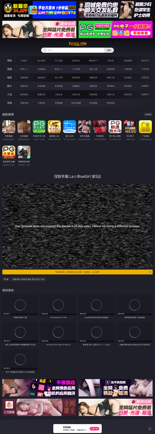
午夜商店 (41, 103)
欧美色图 (59, 86)
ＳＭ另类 (145, 69)
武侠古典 (76, 94)
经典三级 (111, 77)
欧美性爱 (76, 77)
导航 (9, 102)
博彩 (9, 60)
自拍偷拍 (41, 69)
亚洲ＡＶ (24, 69)
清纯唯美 (111, 86)
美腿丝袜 (93, 86)
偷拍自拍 (41, 77)
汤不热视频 (76, 103)
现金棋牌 (128, 60)
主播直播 (128, 69)
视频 (9, 69)
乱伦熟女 (128, 77)
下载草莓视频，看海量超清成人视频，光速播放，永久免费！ (103, 272)
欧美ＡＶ (59, 69)
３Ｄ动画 (76, 69)
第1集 (6, 279)
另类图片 (145, 86)
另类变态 (145, 77)
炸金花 (111, 60)
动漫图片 (76, 86)
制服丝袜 (93, 77)
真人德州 (41, 60)
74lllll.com (77, 44)
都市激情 (24, 94)
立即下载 (94, 428)
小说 (9, 94)
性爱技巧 (145, 94)
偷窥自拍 (24, 86)
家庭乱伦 (41, 94)
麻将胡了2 (93, 60)
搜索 (109, 50)
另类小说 (111, 94)
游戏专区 (76, 60)
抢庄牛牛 (145, 60)
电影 (9, 77)
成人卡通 (59, 77)
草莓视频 (59, 103)
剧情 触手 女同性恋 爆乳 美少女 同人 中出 (28, 279)
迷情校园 (93, 94)
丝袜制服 (111, 69)
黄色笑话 (128, 94)
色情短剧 (111, 103)
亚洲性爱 (24, 77)
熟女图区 (128, 86)
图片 (9, 86)
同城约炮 (24, 103)
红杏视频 (93, 103)
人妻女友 (59, 94)
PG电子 (24, 60)
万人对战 (59, 60)
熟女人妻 (93, 69)
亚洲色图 (41, 86)
